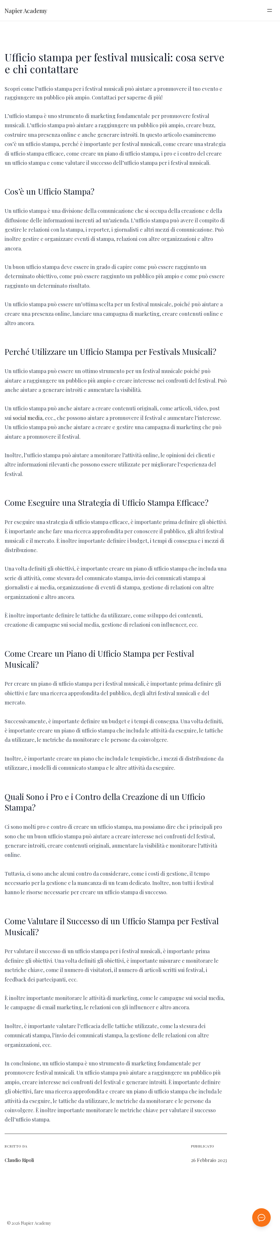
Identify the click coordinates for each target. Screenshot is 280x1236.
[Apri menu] (269, 10)
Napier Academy (26, 10)
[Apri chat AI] (261, 1217)
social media (27, 417)
